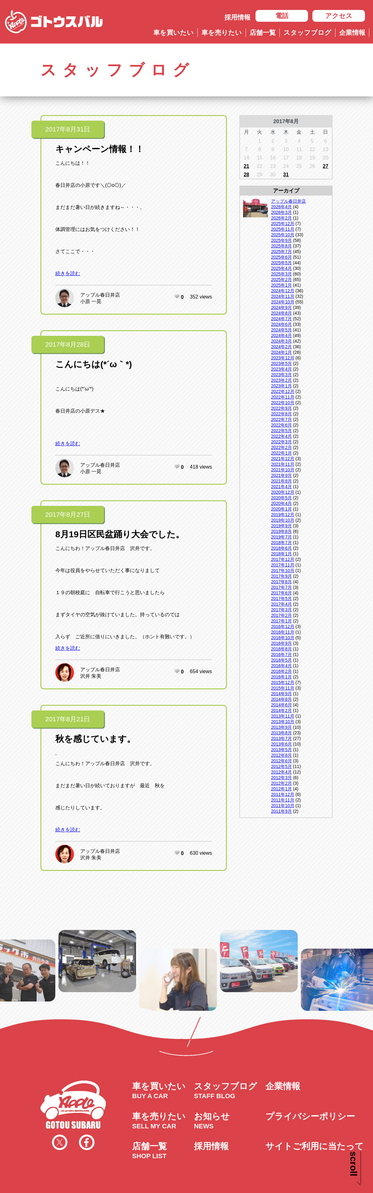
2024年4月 (281, 335)
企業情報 (352, 32)
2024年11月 (282, 296)
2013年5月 (281, 749)
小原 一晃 (90, 301)
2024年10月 (282, 301)
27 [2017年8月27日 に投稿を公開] (325, 166)
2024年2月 (281, 346)
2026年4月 (281, 206)
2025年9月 (281, 240)
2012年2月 (281, 783)
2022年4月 (281, 436)
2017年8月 (281, 581)
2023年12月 (282, 357)
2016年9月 (281, 643)
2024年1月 (281, 352)
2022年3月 (281, 441)
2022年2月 (281, 447)
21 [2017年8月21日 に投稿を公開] (246, 166)
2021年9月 (281, 475)
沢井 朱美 (90, 676)
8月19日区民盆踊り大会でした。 (119, 534)
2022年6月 (281, 425)
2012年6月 (281, 760)
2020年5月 (281, 497)
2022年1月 (281, 453)
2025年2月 (281, 279)
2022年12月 (282, 391)
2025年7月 (281, 251)
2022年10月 (282, 402)
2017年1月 (281, 620)
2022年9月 (281, 408)
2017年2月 (281, 615)
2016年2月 (281, 671)
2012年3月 (281, 777)
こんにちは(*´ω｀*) (93, 364)
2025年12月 (282, 223)
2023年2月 (281, 380)
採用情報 (237, 17)
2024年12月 (282, 290)
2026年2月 (281, 217)
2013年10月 (282, 721)
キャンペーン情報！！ (99, 149)
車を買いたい (173, 32)
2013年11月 (282, 716)
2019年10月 (282, 520)
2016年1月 (281, 676)
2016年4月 (281, 665)
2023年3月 (281, 374)
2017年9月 (281, 576)
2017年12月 (282, 559)
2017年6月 (281, 592)
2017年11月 (282, 564)
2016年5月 (281, 660)
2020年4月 (281, 503)
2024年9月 (281, 307)
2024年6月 (281, 324)
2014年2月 (281, 710)
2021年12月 (282, 458)
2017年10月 (282, 570)
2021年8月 (281, 481)
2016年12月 (282, 626)
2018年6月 (281, 548)
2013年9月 (281, 727)
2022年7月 (281, 419)
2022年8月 (281, 413)
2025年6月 (281, 257)
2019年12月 (282, 514)
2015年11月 (282, 688)
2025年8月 (281, 245)
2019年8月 (281, 531)
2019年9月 (281, 525)
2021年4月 (281, 486)
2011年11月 (282, 800)
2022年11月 (282, 397)
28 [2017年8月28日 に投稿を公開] (246, 174)
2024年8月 (281, 313)
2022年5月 (281, 430)
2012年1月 (281, 788)
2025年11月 (282, 229)
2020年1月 (281, 508)
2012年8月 (281, 755)
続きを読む (67, 273)
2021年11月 (282, 464)
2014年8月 (281, 699)
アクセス (338, 15)
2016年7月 (281, 654)
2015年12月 (282, 682)
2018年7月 (281, 542)
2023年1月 (281, 385)
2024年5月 (281, 329)
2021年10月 (282, 469)
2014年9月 (281, 693)
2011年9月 (281, 811)
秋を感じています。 (95, 739)
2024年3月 (281, 341)
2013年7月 (281, 738)
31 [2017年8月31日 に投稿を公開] (286, 174)
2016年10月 (282, 637)
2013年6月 (281, 744)
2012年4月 (281, 772)
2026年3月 (281, 212)
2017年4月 (281, 604)
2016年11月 (282, 632)
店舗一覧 (263, 32)
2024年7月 (281, 318)
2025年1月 (281, 285)
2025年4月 (281, 268)
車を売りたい (221, 32)
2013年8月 (281, 732)
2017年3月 (281, 609)
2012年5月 (281, 766)
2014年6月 (281, 704)
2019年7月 (281, 536)
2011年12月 (282, 794)
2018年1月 (281, 553)
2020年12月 (282, 492)
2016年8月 (281, 648)
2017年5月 (281, 598)
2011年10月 (282, 805)
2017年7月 (281, 587)
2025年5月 (281, 262)
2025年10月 (282, 234)
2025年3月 (281, 273)
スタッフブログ (307, 32)
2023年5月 (281, 363)
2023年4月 (281, 369)
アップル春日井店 (100, 295)
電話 (281, 15)
